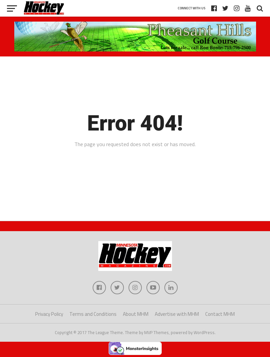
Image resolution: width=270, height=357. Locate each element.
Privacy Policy (49, 314)
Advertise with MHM (177, 314)
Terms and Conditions (93, 314)
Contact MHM (220, 314)
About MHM (135, 314)
